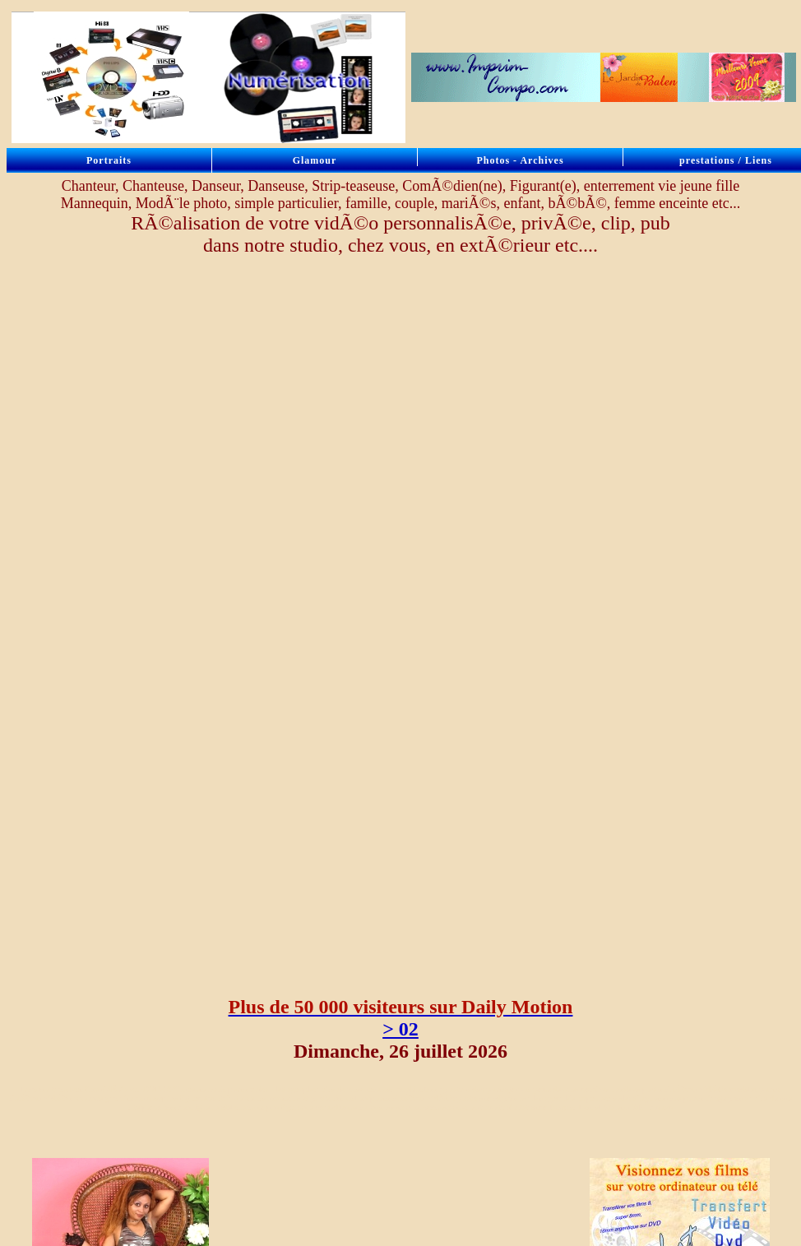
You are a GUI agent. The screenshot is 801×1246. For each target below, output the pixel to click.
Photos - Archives (519, 160)
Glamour (315, 160)
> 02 (400, 1029)
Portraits (109, 160)
